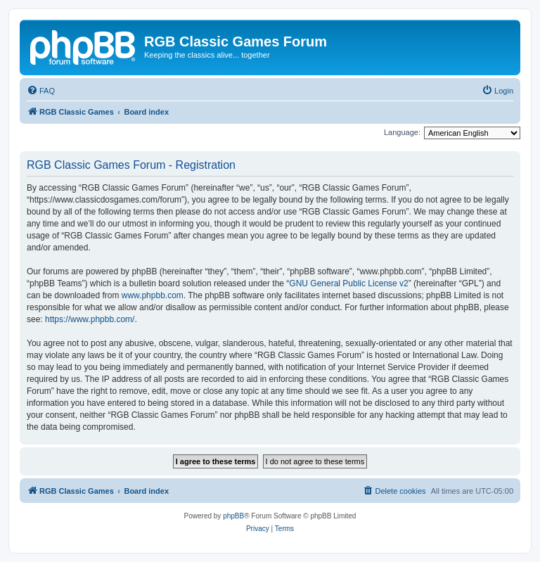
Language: (402, 132)
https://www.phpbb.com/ (89, 319)
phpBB (233, 516)
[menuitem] (41, 90)
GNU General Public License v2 (348, 283)
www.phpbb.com (153, 295)
